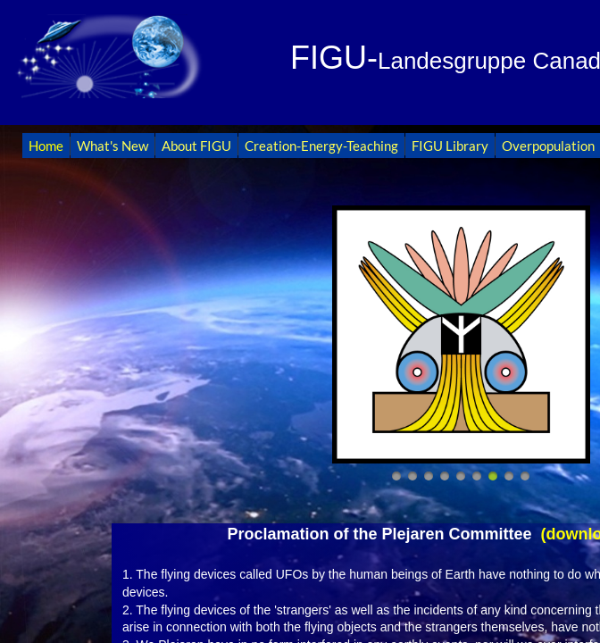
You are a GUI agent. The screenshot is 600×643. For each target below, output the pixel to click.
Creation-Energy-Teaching (321, 146)
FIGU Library (450, 146)
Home (46, 146)
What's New (112, 146)
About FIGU (196, 146)
